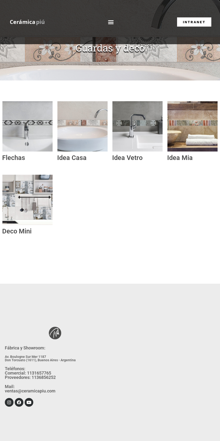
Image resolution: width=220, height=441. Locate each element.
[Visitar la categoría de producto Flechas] (27, 126)
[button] (110, 22)
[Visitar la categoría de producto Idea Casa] (82, 126)
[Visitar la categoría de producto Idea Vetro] (137, 126)
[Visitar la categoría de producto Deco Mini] (27, 200)
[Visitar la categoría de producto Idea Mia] (192, 126)
